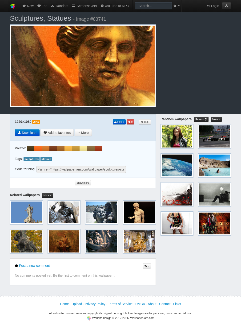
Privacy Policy (95, 304)
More (47, 195)
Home (64, 304)
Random (59, 6)
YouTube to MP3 (114, 6)
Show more (82, 182)
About (152, 304)
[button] (226, 5)
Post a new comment (32, 266)
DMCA (140, 304)
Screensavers (84, 6)
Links (177, 304)
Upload (77, 304)
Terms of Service (120, 304)
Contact (164, 304)
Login (212, 6)
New (28, 6)
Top (42, 6)
